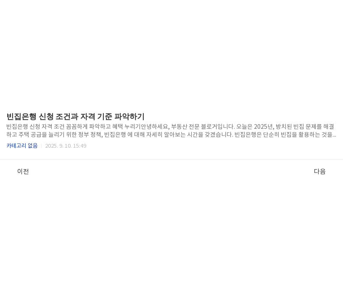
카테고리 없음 (22, 146)
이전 (18, 171)
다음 (324, 171)
